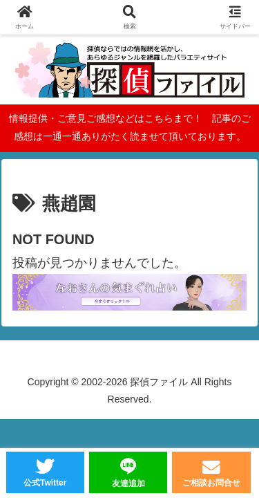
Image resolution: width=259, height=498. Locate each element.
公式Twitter (44, 483)
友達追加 (128, 483)
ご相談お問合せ (211, 483)
